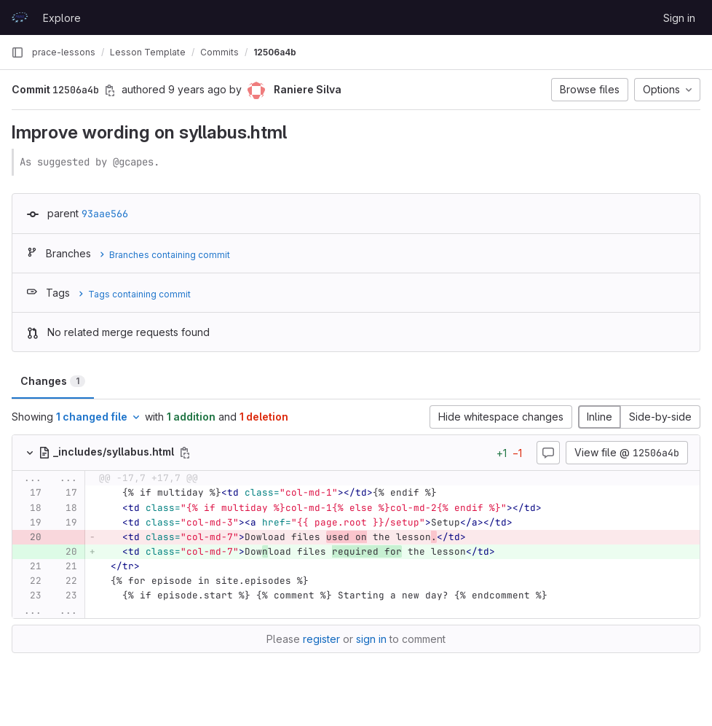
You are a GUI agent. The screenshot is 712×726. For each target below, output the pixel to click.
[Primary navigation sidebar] (17, 52)
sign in (371, 639)
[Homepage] (19, 17)
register (321, 639)
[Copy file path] (185, 452)
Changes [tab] (52, 381)
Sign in (679, 18)
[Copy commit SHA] (110, 90)
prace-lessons (63, 52)
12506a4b (274, 52)
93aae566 (105, 213)
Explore (62, 18)
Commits (219, 52)
